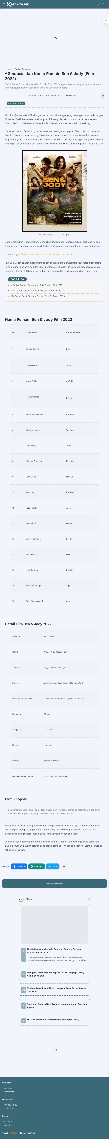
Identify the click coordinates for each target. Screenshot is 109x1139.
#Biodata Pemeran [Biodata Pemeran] (16, 103)
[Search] (104, 4)
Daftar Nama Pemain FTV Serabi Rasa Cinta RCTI (47, 254)
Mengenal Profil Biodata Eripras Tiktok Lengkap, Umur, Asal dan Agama (55, 974)
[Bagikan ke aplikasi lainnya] (64, 866)
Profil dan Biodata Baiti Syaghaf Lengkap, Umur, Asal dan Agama (57, 1006)
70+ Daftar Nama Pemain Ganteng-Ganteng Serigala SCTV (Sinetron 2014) (54, 951)
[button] (99, 4)
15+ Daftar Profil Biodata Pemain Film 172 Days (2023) (38, 296)
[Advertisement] (54, 39)
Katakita (13, 1133)
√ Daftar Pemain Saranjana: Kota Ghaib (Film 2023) (37, 285)
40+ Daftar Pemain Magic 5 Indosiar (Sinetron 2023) (38, 290)
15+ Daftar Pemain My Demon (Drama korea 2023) (53, 1019)
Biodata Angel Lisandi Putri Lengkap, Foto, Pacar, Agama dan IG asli (56, 990)
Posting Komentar (54, 883)
